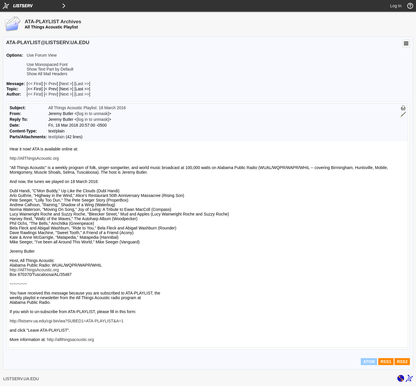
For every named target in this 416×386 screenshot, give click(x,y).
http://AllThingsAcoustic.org (34, 158)
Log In (395, 5)
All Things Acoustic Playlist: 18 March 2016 (87, 107)
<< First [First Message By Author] (35, 94)
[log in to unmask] (93, 113)
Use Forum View (42, 55)
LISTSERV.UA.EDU (21, 378)
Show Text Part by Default (50, 69)
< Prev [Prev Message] (51, 83)
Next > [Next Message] (66, 83)
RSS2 (402, 361)
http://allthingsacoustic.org (70, 339)
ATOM (369, 361)
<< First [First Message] (35, 83)
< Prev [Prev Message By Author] (51, 94)
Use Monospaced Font (47, 64)
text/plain (56, 136)
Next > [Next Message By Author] (66, 94)
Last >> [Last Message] (82, 83)
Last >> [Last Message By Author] (82, 94)
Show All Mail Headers (47, 73)
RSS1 (386, 361)
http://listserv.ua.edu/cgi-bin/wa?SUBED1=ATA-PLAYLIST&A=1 (66, 321)
